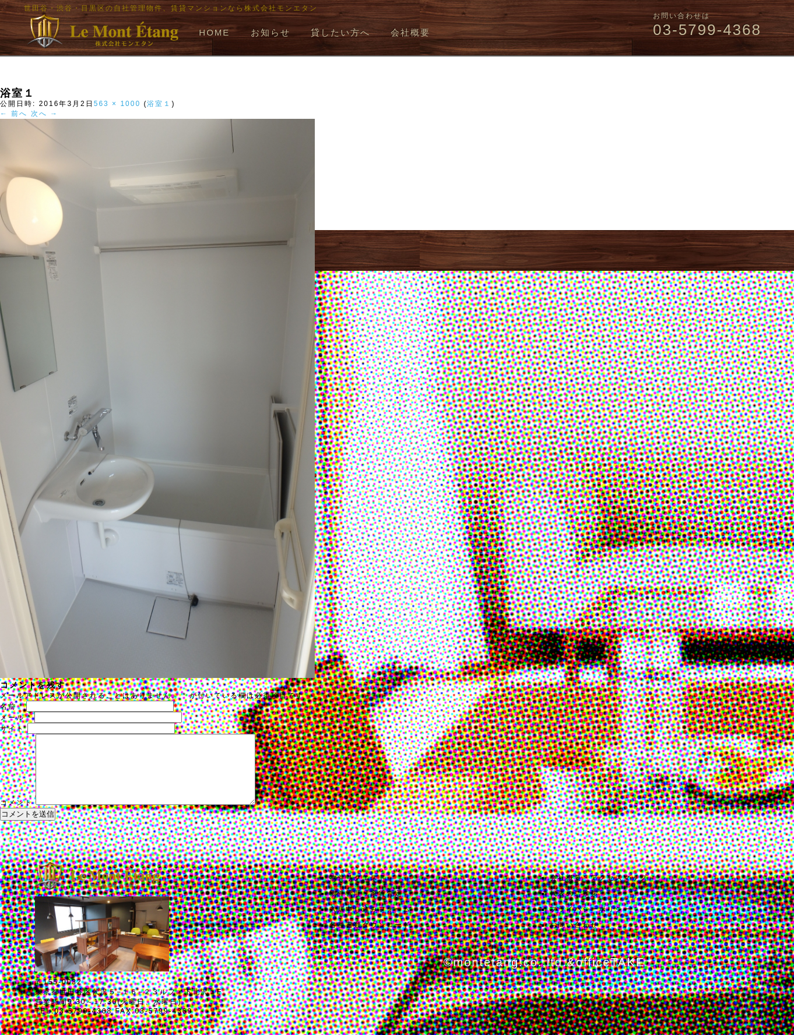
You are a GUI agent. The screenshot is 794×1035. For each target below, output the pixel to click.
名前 (11, 706)
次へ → (44, 113)
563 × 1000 (117, 104)
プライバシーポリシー (590, 923)
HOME (214, 32)
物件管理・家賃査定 (366, 907)
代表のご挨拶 (574, 907)
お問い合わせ (574, 939)
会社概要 (410, 32)
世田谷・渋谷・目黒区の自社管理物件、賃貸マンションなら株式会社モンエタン (171, 8)
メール (15, 717)
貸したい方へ (340, 32)
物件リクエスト (358, 892)
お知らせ (270, 32)
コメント (16, 817)
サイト (12, 729)
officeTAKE (610, 976)
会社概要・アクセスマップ (599, 892)
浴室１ (159, 104)
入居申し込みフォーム (370, 923)
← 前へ (13, 113)
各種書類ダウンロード (370, 939)
